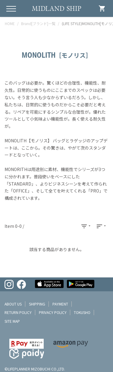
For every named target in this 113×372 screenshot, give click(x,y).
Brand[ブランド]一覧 (38, 23)
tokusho (82, 312)
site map (12, 321)
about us (13, 303)
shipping (37, 303)
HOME (10, 23)
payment (60, 303)
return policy (18, 312)
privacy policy (53, 312)
